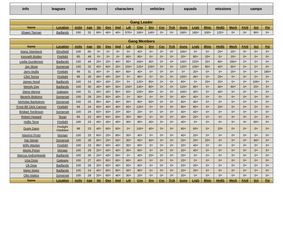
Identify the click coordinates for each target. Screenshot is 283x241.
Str (99, 27)
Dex (108, 27)
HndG (220, 27)
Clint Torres (31, 76)
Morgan (63, 135)
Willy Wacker (31, 145)
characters (124, 9)
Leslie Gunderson (31, 61)
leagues (58, 9)
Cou (140, 27)
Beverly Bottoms (31, 96)
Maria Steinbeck (31, 51)
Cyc (162, 27)
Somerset (62, 66)
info (25, 9)
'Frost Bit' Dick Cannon (31, 106)
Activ (78, 27)
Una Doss (31, 160)
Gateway (63, 91)
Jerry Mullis (31, 71)
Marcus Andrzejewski (31, 155)
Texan (63, 116)
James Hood (31, 81)
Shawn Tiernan (31, 32)
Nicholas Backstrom (31, 101)
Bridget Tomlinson (31, 111)
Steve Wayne (31, 91)
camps (256, 9)
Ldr (128, 27)
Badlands (62, 32)
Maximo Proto (31, 135)
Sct (256, 27)
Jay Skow (31, 66)
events (91, 9)
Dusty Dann (31, 128)
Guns (183, 27)
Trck (172, 27)
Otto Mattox (31, 175)
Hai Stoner (31, 140)
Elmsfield (63, 51)
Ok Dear (31, 165)
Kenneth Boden (31, 56)
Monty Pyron (31, 150)
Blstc (207, 27)
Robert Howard (31, 116)
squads (190, 9)
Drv (151, 27)
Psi (267, 27)
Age (89, 27)
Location (62, 27)
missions (223, 9)
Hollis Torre (31, 122)
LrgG (195, 27)
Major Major (31, 170)
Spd (118, 27)
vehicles (157, 9)
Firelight (62, 56)
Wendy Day (31, 86)
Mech (233, 27)
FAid (245, 27)
